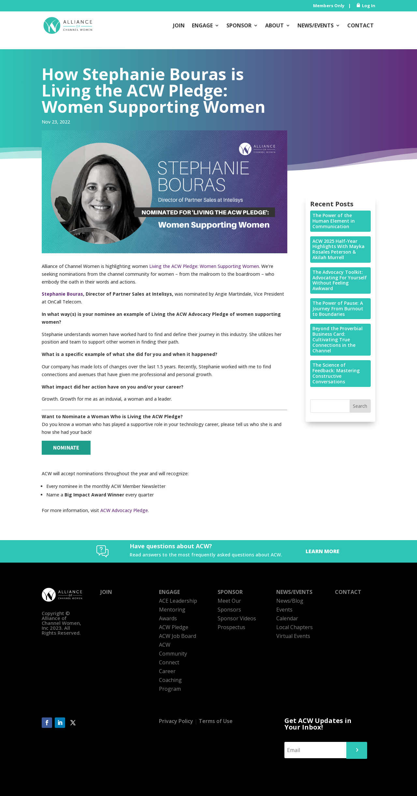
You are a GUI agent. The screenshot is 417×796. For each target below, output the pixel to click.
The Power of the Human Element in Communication (333, 220)
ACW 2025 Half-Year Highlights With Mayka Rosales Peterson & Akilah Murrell (338, 249)
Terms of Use (216, 721)
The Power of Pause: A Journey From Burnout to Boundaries (337, 308)
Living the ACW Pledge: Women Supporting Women (204, 266)
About (274, 25)
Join (179, 25)
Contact (360, 25)
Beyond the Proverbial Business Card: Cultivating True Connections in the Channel (337, 339)
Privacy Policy (176, 721)
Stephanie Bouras (62, 294)
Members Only (328, 5)
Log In (368, 5)
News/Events (315, 25)
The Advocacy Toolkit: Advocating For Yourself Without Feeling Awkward (339, 280)
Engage (202, 25)
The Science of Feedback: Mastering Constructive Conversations (336, 373)
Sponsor (239, 25)
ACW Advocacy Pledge (124, 510)
